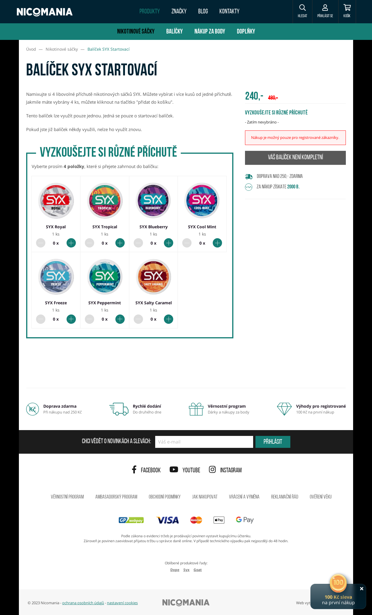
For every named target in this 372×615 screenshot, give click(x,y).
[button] (297, 11)
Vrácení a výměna (244, 497)
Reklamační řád (284, 497)
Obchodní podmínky (164, 497)
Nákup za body (209, 32)
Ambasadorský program (116, 497)
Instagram (225, 470)
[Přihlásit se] (322, 11)
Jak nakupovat (204, 497)
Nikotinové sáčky (136, 32)
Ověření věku (321, 497)
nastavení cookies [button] (122, 602)
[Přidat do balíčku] (71, 243)
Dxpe (174, 569)
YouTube (184, 470)
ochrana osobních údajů (83, 602)
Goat (198, 569)
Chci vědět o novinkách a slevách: (116, 442)
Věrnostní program (67, 497)
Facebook (146, 470)
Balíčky (174, 32)
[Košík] (346, 11)
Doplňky (246, 32)
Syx (186, 569)
